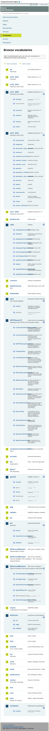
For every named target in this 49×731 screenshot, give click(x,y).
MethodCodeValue (21, 380)
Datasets (5, 21)
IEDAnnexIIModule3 (18, 557)
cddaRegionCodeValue (21, 230)
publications (15, 675)
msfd (12, 662)
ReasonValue (20, 411)
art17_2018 (14, 212)
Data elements (7, 28)
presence (19, 180)
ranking (18, 188)
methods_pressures (21, 156)
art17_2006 (14, 92)
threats (18, 196)
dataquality (14, 293)
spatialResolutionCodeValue (21, 274)
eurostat (13, 456)
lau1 (11, 636)
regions (18, 264)
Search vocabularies (12, 63)
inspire (12, 608)
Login (33, 4)
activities (19, 99)
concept (18, 482)
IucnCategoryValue (21, 256)
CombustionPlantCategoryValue (21, 327)
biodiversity (14, 219)
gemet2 (13, 477)
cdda (12, 225)
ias (11, 518)
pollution (18, 168)
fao (11, 462)
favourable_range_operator (21, 148)
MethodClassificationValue (21, 372)
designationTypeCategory (21, 243)
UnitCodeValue (20, 425)
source (18, 492)
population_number (21, 172)
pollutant (18, 542)
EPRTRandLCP (16, 320)
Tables (5, 24)
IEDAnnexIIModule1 (18, 549)
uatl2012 (18, 628)
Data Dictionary (17, 13)
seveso (13, 680)
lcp (11, 654)
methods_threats (21, 160)
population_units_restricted (21, 176)
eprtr (12, 299)
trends (18, 127)
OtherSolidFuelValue (21, 403)
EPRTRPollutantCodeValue (21, 344)
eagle (17, 624)
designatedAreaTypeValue (21, 239)
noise (12, 669)
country (18, 711)
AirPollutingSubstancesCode (21, 573)
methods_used (20, 164)
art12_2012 (14, 77)
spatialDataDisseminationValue (21, 269)
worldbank (14, 706)
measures (19, 152)
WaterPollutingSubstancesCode (21, 600)
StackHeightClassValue (21, 420)
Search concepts (26, 63)
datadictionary (15, 286)
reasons (18, 121)
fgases (12, 469)
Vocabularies (7, 35)
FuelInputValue (20, 351)
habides (13, 512)
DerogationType (21, 579)
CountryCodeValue (21, 335)
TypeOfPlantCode (21, 590)
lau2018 (13, 647)
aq (11, 69)
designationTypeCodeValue (21, 248)
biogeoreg (19, 144)
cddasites (19, 234)
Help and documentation (10, 17)
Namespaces (7, 42)
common (13, 280)
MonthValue (19, 389)
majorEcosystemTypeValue (21, 260)
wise (12, 698)
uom (12, 693)
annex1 (18, 530)
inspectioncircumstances (21, 536)
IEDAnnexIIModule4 (18, 566)
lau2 (11, 641)
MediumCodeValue (21, 366)
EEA (11, 2)
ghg (11, 507)
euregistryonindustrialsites (18, 449)
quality (18, 184)
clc (17, 620)
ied (11, 523)
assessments (20, 140)
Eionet (10, 13)
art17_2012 (14, 133)
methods (18, 115)
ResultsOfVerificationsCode (21, 584)
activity (18, 306)
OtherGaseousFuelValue (21, 394)
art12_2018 (14, 84)
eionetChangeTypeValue (21, 252)
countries (19, 110)
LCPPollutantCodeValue (21, 357)
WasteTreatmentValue (21, 440)
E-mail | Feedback (8, 725)
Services (5, 39)
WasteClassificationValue (21, 434)
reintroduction (20, 192)
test (11, 687)
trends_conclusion (21, 205)
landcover (14, 615)
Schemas (6, 31)
